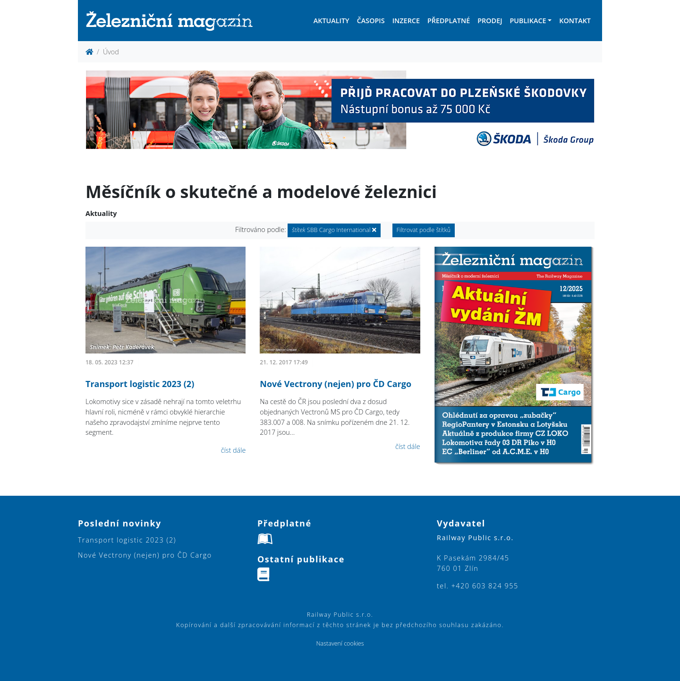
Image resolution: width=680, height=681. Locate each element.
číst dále (233, 450)
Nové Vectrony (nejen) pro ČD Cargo (335, 383)
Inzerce (406, 20)
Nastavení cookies (340, 643)
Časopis (371, 20)
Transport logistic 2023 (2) (139, 383)
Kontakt (575, 20)
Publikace (528, 20)
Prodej (489, 20)
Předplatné (448, 20)
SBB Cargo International (334, 230)
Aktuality (331, 20)
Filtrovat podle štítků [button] (424, 230)
